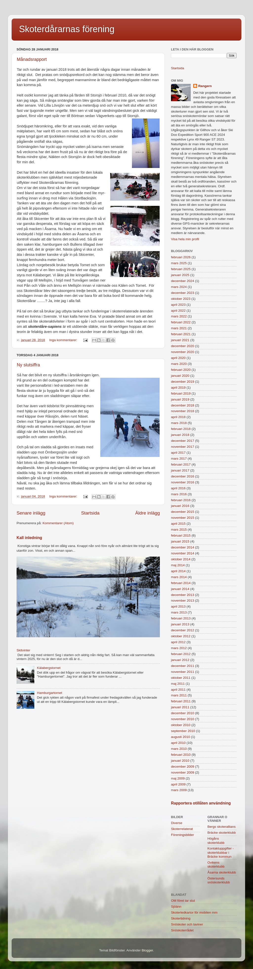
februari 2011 (181, 701)
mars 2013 (179, 612)
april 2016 (178, 488)
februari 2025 (181, 269)
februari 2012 (181, 654)
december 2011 (182, 666)
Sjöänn (176, 906)
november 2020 (182, 352)
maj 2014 (178, 565)
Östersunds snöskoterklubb (219, 880)
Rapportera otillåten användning (201, 803)
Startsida (90, 513)
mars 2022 (179, 316)
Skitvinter (23, 650)
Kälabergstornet (48, 668)
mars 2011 (179, 695)
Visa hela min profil (185, 239)
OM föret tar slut (183, 900)
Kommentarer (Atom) (58, 523)
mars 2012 (179, 648)
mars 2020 (179, 364)
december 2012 (182, 630)
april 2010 (178, 743)
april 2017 (178, 452)
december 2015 (182, 512)
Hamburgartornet (49, 693)
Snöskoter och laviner (187, 924)
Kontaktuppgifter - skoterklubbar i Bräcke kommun (221, 852)
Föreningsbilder (182, 835)
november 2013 (182, 600)
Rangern (205, 86)
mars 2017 (179, 458)
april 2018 (178, 417)
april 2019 (178, 387)
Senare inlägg (31, 513)
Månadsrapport (32, 59)
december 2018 (182, 405)
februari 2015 (181, 535)
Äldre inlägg (147, 513)
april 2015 (178, 523)
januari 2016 (180, 506)
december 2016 (182, 476)
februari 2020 (181, 370)
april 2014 (178, 571)
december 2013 (182, 595)
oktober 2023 (180, 299)
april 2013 (178, 606)
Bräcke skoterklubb (222, 832)
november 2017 (182, 447)
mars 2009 (179, 790)
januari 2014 (180, 589)
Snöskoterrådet (182, 930)
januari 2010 (180, 760)
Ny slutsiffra (28, 364)
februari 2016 (181, 500)
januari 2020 (180, 376)
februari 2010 (181, 754)
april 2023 (178, 305)
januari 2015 (180, 541)
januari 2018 (180, 435)
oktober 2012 (180, 636)
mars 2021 (179, 328)
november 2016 (182, 482)
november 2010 (182, 719)
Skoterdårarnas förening (66, 29)
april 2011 (178, 689)
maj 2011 (178, 683)
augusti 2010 (180, 737)
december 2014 (182, 547)
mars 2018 (179, 423)
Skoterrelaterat (182, 829)
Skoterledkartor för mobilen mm (194, 912)
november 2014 (182, 553)
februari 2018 (181, 429)
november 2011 (182, 672)
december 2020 (182, 346)
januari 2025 (180, 275)
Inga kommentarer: (63, 340)
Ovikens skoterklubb (216, 864)
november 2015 (182, 518)
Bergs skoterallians (222, 826)
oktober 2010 (180, 725)
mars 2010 (179, 749)
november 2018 (182, 411)
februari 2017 (181, 464)
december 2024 (182, 281)
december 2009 (182, 766)
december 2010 (182, 713)
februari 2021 (181, 334)
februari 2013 (181, 618)
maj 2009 (178, 778)
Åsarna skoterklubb (222, 872)
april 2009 (178, 784)
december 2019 (182, 381)
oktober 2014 (180, 559)
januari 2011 (180, 707)
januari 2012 (180, 660)
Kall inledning (29, 538)
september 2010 (183, 731)
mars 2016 (179, 494)
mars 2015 (179, 529)
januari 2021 (180, 340)
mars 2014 (179, 577)
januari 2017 (180, 470)
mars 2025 (179, 263)
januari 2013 (180, 624)
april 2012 (178, 642)
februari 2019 (181, 393)
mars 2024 (179, 287)
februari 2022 (181, 322)
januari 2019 (180, 399)
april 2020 (178, 358)
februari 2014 (181, 583)
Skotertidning (180, 918)
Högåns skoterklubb (216, 840)
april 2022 (178, 310)
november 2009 (182, 772)
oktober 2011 (180, 678)
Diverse (176, 823)
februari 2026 (181, 257)
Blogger (147, 950)
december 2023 (182, 293)
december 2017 (182, 441)
